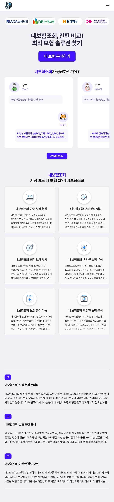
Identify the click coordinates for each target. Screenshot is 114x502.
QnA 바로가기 (57, 155)
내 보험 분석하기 (57, 56)
